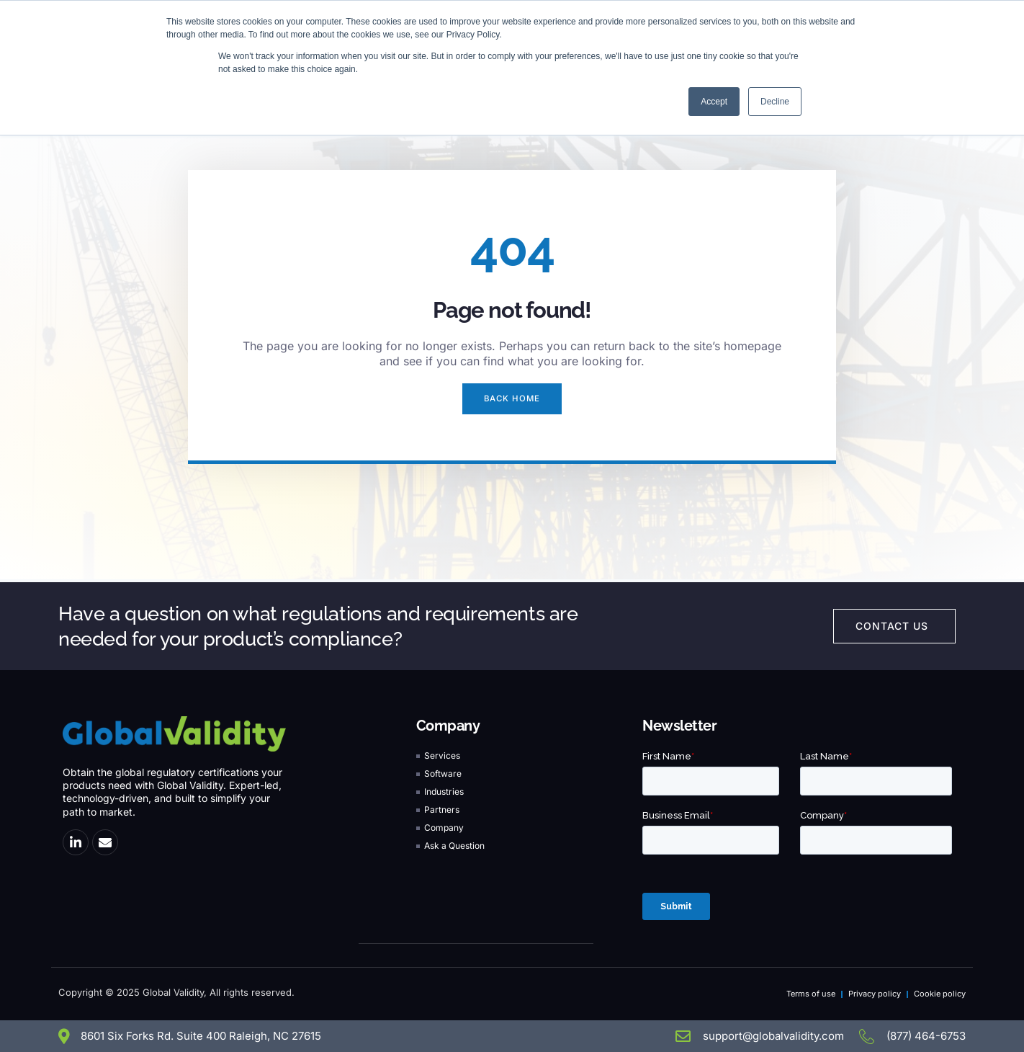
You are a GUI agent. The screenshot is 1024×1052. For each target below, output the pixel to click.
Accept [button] (714, 102)
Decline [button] (774, 102)
